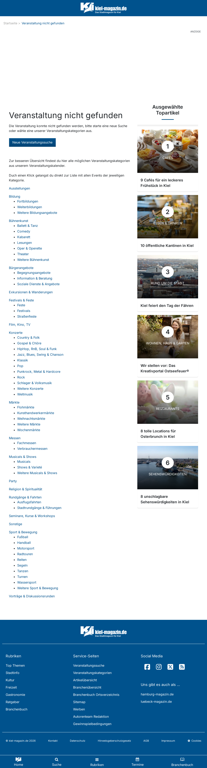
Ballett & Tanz (27, 226)
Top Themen (15, 665)
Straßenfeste (26, 316)
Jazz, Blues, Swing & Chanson (40, 354)
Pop (20, 366)
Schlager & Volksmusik (34, 383)
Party (13, 481)
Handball (24, 543)
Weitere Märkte (28, 424)
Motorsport (25, 548)
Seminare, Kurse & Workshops (32, 516)
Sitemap (79, 702)
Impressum (168, 740)
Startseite (10, 23)
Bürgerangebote (21, 268)
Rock (21, 377)
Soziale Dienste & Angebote (38, 284)
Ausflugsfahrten (29, 502)
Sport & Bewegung (23, 532)
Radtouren (25, 554)
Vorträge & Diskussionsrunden (32, 596)
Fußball (22, 537)
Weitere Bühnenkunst (33, 260)
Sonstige (15, 524)
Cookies (194, 740)
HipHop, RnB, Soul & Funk (37, 349)
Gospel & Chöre (29, 343)
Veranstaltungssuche (88, 665)
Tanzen (22, 571)
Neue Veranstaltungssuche (32, 142)
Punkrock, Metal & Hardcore (38, 372)
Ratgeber (12, 702)
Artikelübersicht (85, 680)
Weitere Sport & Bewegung (37, 588)
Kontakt (53, 740)
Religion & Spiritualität (25, 489)
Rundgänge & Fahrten (25, 497)
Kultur (10, 680)
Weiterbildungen (29, 207)
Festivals (23, 311)
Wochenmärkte (28, 430)
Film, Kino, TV (19, 324)
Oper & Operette (29, 248)
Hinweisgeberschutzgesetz (114, 740)
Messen (14, 438)
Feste (21, 305)
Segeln (22, 565)
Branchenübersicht (87, 687)
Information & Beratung (34, 278)
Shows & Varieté (29, 467)
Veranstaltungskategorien (92, 673)
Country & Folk (28, 337)
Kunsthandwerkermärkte (35, 413)
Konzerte (15, 333)
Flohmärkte (25, 407)
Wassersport (26, 582)
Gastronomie (15, 695)
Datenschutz (77, 740)
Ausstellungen (19, 188)
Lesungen (24, 243)
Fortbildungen (27, 201)
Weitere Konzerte (30, 389)
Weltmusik (25, 394)
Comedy (23, 231)
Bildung (14, 196)
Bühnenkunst (18, 221)
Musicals (23, 462)
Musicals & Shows (22, 457)
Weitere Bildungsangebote (37, 213)
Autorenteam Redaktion (91, 716)
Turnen (22, 577)
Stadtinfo (12, 673)
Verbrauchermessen (32, 449)
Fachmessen (26, 443)
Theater (23, 254)
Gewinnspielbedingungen (92, 724)
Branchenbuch (16, 709)
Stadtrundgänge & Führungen (39, 508)
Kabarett (23, 237)
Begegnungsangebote (33, 273)
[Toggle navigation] (97, 761)
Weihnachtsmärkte (31, 419)
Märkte (14, 402)
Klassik (22, 360)
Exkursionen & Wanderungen (31, 292)
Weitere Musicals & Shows (37, 473)
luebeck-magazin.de (156, 701)
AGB (146, 740)
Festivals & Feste (21, 300)
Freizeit (11, 687)
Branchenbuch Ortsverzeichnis (96, 695)
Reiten (22, 560)
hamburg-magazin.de (157, 694)
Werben (79, 709)
